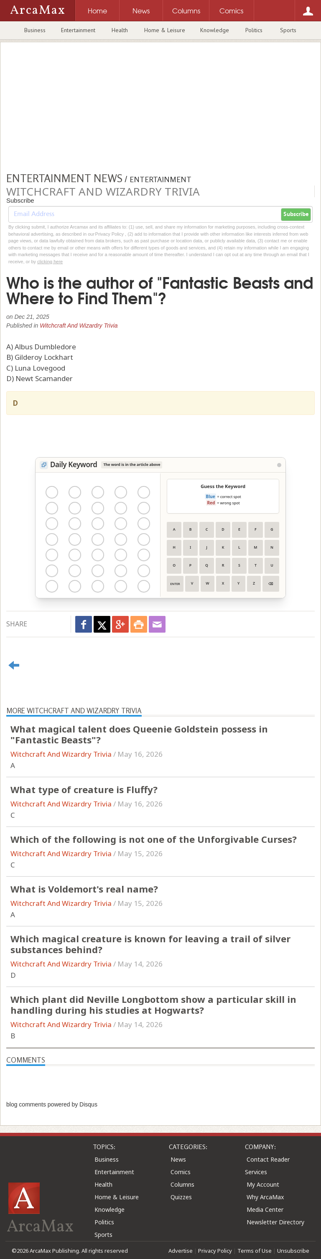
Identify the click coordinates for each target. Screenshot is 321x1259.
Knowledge (214, 30)
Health (120, 30)
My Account (263, 1184)
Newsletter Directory (275, 1222)
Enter (175, 584)
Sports (288, 30)
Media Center (265, 1209)
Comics (181, 1172)
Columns (182, 1184)
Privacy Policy (215, 1250)
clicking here (50, 261)
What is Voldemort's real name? (84, 889)
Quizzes (181, 1197)
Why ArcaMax (265, 1197)
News (178, 1159)
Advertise (180, 1250)
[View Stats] (279, 465)
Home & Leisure (164, 30)
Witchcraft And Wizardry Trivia (78, 325)
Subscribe (295, 214)
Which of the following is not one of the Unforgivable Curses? (153, 839)
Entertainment (78, 30)
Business (35, 30)
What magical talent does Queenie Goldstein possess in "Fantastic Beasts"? (139, 734)
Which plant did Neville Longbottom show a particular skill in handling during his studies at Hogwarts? (153, 1004)
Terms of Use (254, 1250)
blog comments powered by (51, 1104)
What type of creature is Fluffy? (84, 789)
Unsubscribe (293, 1250)
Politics (253, 30)
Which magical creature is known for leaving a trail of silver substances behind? (150, 944)
